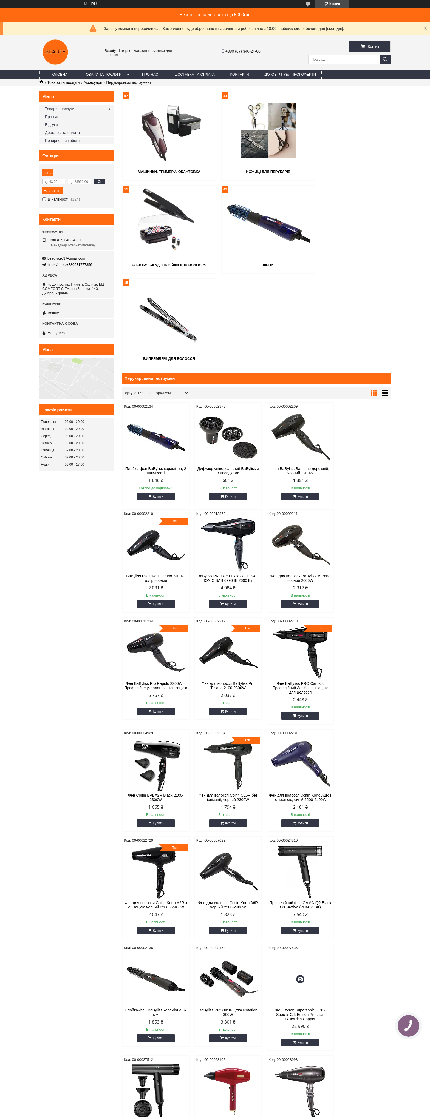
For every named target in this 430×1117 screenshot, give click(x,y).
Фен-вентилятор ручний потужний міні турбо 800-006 (222, 931)
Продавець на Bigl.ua (215, 1107)
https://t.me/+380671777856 (70, 265)
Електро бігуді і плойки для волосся (347, 171)
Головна (58, 74)
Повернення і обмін (62, 140)
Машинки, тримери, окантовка (165, 171)
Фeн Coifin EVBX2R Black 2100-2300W (222, 596)
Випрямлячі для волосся (256, 265)
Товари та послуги (102, 74)
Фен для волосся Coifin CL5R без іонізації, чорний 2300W (290, 596)
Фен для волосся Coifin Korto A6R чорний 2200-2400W (222, 707)
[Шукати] (385, 59)
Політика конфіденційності (242, 1112)
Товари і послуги (59, 109)
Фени (165, 265)
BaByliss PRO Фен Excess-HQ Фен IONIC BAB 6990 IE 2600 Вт (153, 484)
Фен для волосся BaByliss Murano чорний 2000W (222, 484)
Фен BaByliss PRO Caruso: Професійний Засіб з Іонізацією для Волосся (154, 598)
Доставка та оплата (194, 74)
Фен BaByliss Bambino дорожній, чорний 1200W (290, 376)
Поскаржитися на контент (199, 1112)
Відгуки (51, 124)
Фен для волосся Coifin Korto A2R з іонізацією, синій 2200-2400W (358, 598)
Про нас (150, 74)
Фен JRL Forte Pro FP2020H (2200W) (290, 819)
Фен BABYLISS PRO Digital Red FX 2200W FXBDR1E (358, 819)
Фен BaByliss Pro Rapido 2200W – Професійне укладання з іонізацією (290, 486)
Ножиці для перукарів (256, 171)
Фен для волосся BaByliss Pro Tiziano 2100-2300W (358, 484)
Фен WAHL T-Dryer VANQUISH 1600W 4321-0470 (290, 931)
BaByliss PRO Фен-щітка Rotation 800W (154, 819)
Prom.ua (240, 1102)
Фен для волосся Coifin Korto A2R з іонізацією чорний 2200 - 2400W (153, 710)
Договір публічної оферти (290, 74)
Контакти (239, 74)
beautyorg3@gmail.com (66, 258)
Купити (156, 402)
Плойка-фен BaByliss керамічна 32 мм (358, 707)
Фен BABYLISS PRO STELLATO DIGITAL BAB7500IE (153, 931)
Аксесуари (93, 82)
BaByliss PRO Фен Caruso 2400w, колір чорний (358, 376)
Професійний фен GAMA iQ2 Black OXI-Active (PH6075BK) (290, 707)
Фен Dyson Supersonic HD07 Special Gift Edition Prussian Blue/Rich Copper (222, 821)
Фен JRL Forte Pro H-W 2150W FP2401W (359, 931)
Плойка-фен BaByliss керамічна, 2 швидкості (153, 376)
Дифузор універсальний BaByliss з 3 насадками (222, 376)
